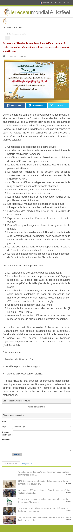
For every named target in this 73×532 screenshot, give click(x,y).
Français (44, 3)
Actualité (18, 27)
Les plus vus (27, 464)
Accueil (7, 27)
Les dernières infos (11, 464)
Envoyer (16, 454)
